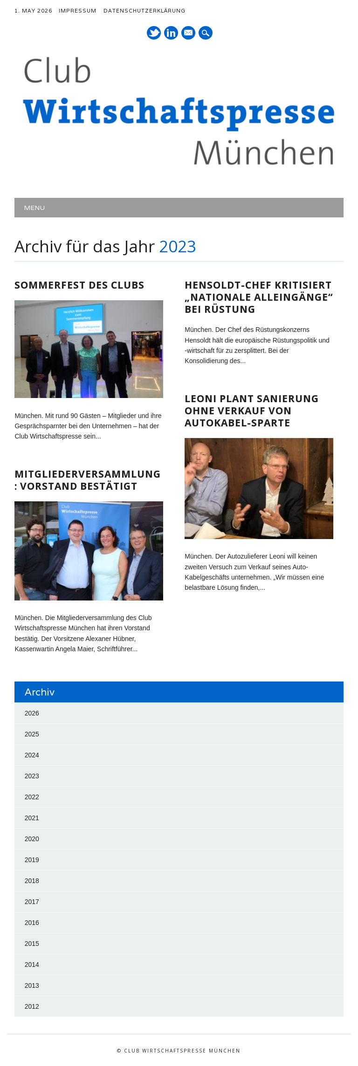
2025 (32, 734)
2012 (32, 1006)
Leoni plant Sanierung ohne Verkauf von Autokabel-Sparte (252, 410)
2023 (32, 776)
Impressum (77, 10)
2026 (32, 713)
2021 (32, 818)
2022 (32, 797)
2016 (32, 922)
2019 (32, 860)
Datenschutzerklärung (144, 10)
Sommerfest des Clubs (79, 284)
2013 (32, 985)
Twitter (154, 33)
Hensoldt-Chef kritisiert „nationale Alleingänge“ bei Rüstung (259, 297)
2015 (32, 943)
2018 (32, 880)
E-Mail (188, 33)
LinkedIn (171, 33)
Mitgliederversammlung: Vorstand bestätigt (87, 480)
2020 (32, 839)
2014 (32, 964)
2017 (32, 901)
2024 (32, 755)
